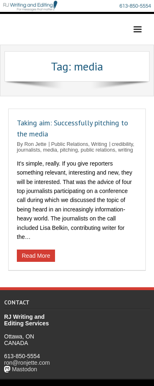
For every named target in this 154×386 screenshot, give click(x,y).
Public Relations (69, 144)
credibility (122, 144)
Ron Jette (35, 144)
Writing (99, 144)
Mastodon (24, 369)
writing (125, 150)
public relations (97, 150)
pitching (69, 150)
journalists (28, 150)
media (50, 150)
